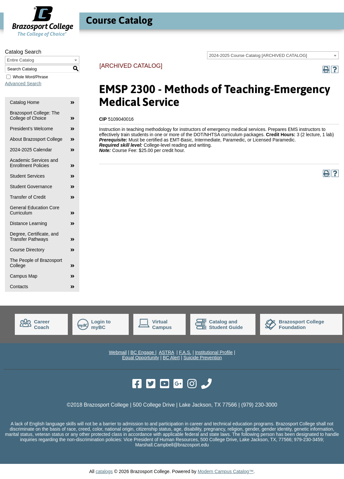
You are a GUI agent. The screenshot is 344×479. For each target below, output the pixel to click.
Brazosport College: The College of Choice (35, 115)
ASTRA (166, 352)
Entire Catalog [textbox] (20, 60)
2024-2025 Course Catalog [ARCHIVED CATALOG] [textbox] (258, 55)
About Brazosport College (36, 139)
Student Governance (31, 186)
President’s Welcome (31, 128)
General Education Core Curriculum (34, 210)
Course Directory (27, 249)
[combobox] (273, 55)
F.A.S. (185, 352)
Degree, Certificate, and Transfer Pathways (34, 236)
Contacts (19, 286)
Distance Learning (28, 223)
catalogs (104, 471)
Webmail (118, 352)
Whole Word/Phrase (30, 77)
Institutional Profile (213, 352)
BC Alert (171, 357)
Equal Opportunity (140, 357)
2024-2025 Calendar (31, 149)
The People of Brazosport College (36, 263)
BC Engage (142, 352)
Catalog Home (25, 102)
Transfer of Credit (27, 197)
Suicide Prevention (202, 357)
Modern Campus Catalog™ (225, 471)
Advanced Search (23, 83)
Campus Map (23, 276)
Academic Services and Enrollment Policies (34, 163)
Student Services (27, 176)
